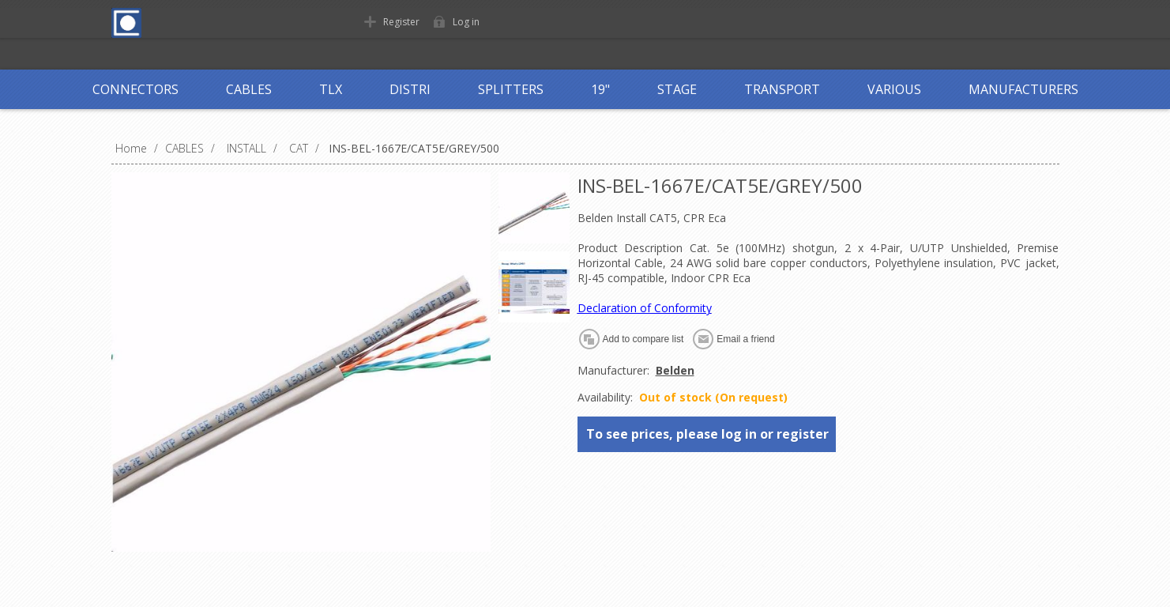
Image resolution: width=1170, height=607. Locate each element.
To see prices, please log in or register (707, 434)
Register (401, 21)
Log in (466, 21)
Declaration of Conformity (644, 307)
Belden (675, 370)
